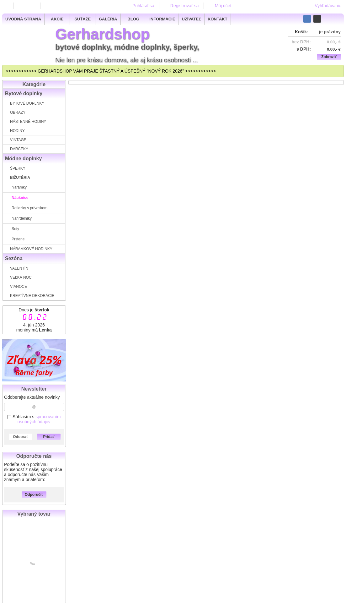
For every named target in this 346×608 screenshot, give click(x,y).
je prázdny (330, 31)
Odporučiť (34, 494)
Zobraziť (328, 57)
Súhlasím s (34, 419)
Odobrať (20, 437)
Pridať (49, 437)
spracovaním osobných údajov (39, 419)
